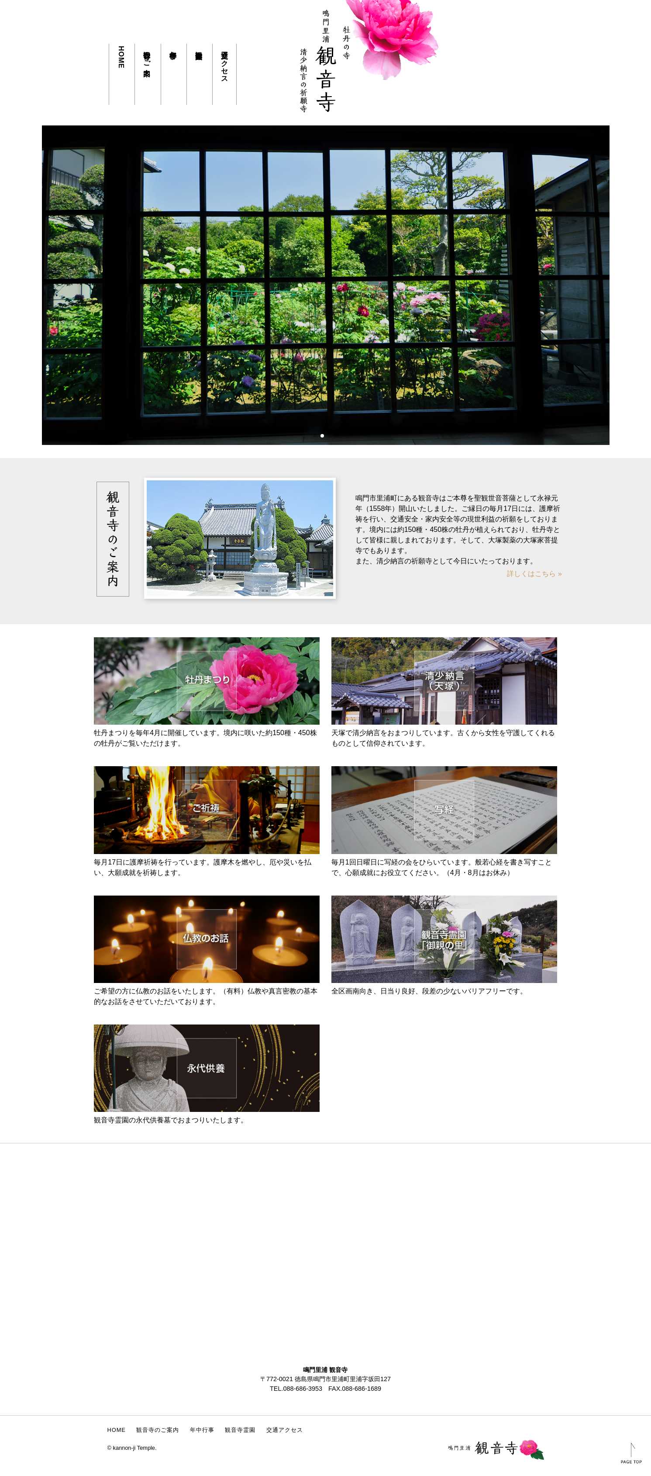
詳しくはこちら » (534, 573)
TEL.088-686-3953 (296, 1388)
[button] (315, 436)
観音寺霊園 (199, 47)
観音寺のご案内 (147, 55)
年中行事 (173, 47)
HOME (121, 57)
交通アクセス (224, 63)
